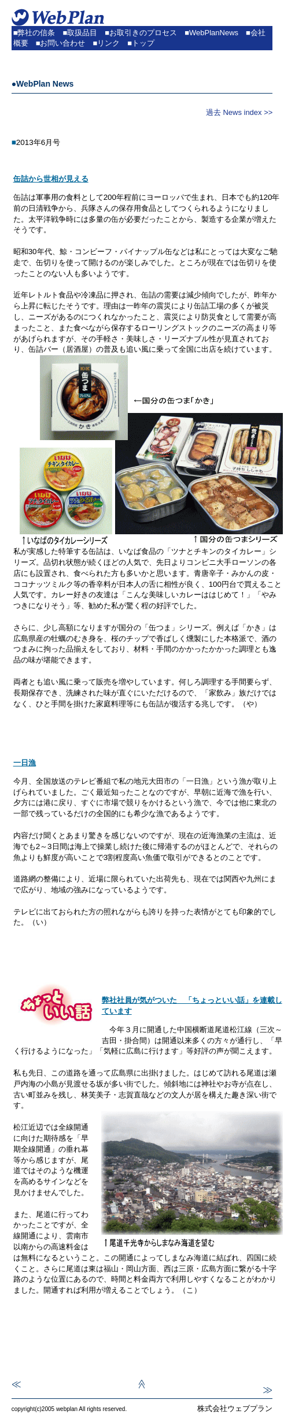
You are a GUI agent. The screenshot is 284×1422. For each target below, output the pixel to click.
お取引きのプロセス (143, 32)
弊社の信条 (36, 32)
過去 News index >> (239, 112)
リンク (108, 43)
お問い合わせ (62, 43)
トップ (143, 43)
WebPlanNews (213, 32)
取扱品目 (82, 32)
